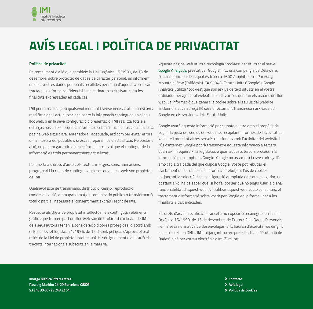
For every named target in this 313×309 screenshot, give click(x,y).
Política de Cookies (243, 290)
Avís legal (236, 284)
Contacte (235, 278)
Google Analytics (172, 70)
